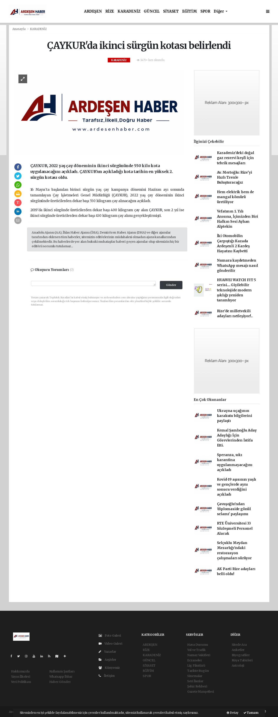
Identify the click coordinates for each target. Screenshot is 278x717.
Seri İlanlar (195, 681)
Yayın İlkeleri (20, 677)
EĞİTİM (189, 11)
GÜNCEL (152, 11)
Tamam (250, 713)
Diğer (219, 11)
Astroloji (238, 665)
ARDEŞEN (93, 11)
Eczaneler (194, 660)
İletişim (107, 676)
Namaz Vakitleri (198, 655)
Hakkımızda (20, 671)
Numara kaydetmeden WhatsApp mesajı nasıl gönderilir (237, 265)
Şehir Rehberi (197, 686)
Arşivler (107, 660)
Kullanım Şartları (61, 671)
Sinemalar (194, 676)
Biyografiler (241, 655)
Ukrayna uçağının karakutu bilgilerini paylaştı (234, 416)
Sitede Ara (239, 645)
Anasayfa (19, 29)
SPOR (205, 11)
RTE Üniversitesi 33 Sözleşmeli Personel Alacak (235, 528)
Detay (232, 713)
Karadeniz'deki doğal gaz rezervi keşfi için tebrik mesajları (235, 158)
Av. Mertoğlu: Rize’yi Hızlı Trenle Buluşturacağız (234, 177)
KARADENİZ (128, 11)
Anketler (238, 650)
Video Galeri (110, 644)
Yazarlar (107, 652)
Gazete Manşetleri (200, 692)
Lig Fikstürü (196, 665)
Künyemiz (109, 668)
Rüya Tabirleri (242, 660)
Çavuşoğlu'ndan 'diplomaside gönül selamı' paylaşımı (234, 509)
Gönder (171, 285)
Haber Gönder (60, 682)
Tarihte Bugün (198, 671)
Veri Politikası (21, 682)
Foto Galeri (110, 635)
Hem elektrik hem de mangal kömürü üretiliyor (235, 197)
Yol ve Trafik (196, 650)
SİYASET (171, 11)
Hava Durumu (197, 645)
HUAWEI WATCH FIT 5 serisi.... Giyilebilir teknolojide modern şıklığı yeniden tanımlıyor (236, 290)
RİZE (109, 11)
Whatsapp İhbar (61, 677)
